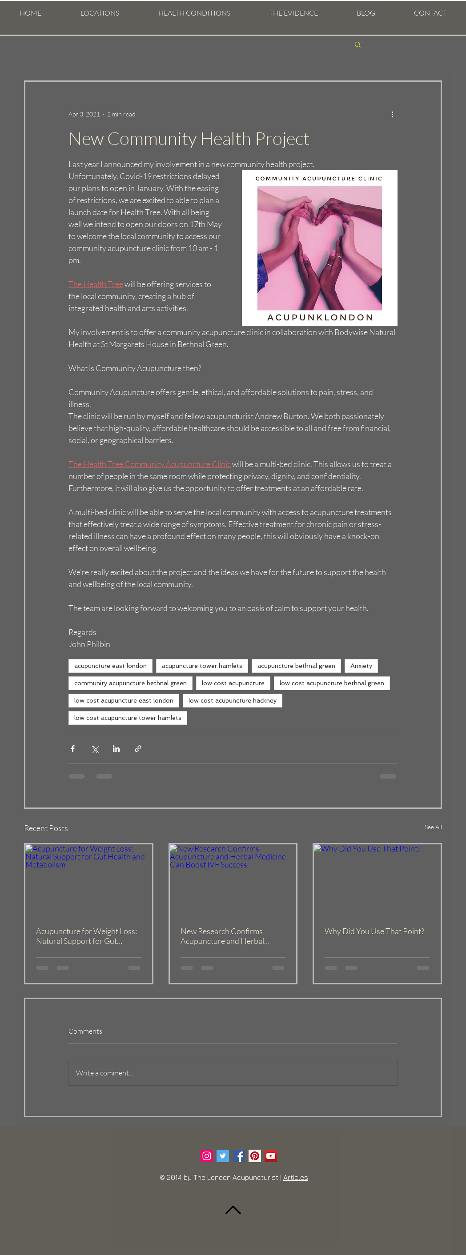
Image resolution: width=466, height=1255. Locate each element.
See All (433, 827)
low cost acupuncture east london (123, 700)
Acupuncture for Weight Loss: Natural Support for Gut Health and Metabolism (86, 936)
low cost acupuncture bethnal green (332, 683)
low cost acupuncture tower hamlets (127, 717)
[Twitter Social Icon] (223, 1156)
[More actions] (392, 113)
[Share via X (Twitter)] (94, 748)
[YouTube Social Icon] (271, 1156)
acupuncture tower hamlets (202, 665)
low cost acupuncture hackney (233, 700)
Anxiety (361, 665)
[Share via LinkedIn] (116, 748)
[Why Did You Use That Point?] (377, 879)
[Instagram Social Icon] (207, 1156)
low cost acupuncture (233, 683)
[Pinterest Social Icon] (255, 1156)
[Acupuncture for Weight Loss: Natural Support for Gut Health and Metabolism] (88, 879)
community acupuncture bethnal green (130, 683)
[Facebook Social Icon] (239, 1156)
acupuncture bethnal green (296, 665)
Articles (295, 1177)
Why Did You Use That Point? (374, 931)
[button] (100, 13)
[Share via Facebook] (72, 748)
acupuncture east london (110, 665)
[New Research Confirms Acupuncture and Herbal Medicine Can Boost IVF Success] (233, 879)
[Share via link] (138, 748)
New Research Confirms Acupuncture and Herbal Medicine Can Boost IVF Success (222, 936)
